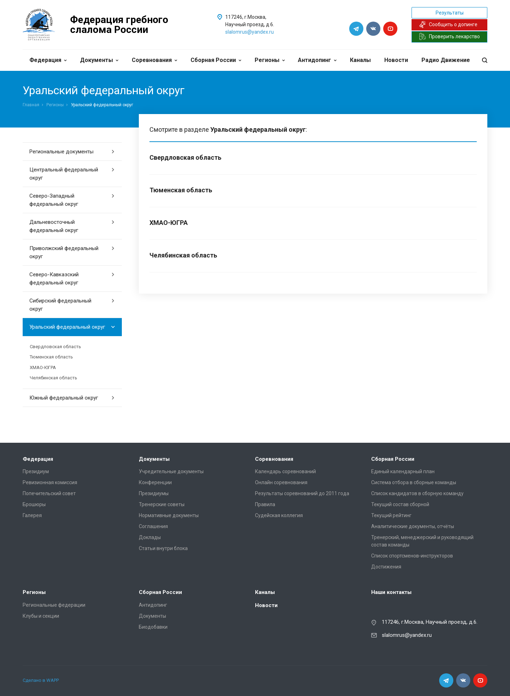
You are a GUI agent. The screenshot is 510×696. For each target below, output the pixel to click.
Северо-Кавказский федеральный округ (72, 278)
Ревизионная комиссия (50, 482)
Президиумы (154, 493)
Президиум (36, 471)
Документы (99, 60)
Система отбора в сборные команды (413, 482)
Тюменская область (51, 357)
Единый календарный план (403, 471)
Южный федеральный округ (72, 398)
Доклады (150, 537)
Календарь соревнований (285, 471)
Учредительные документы (171, 471)
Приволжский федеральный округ (72, 252)
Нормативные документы (169, 515)
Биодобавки (153, 627)
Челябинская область (53, 377)
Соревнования (154, 60)
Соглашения (153, 526)
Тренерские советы (162, 504)
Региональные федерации (54, 605)
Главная (31, 104)
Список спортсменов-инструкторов (412, 556)
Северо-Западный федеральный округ (72, 200)
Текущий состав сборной (400, 504)
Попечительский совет (49, 493)
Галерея (32, 515)
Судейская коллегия (279, 515)
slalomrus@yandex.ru (249, 32)
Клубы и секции (41, 616)
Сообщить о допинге (448, 24)
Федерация (48, 60)
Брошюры (34, 504)
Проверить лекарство (449, 36)
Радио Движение (445, 60)
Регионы (270, 60)
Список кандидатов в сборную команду (417, 493)
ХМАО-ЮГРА (43, 367)
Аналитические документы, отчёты (412, 526)
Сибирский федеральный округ (72, 305)
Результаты (450, 13)
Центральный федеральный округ (72, 173)
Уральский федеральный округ (72, 327)
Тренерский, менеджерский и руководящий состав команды (422, 541)
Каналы (360, 60)
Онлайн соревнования (281, 482)
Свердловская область (55, 346)
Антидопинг (317, 60)
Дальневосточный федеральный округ (72, 226)
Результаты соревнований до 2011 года (302, 493)
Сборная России (216, 60)
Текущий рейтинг (391, 515)
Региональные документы (72, 151)
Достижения (386, 567)
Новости (396, 60)
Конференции (155, 482)
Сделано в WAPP (41, 680)
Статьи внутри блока (163, 548)
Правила (265, 504)
